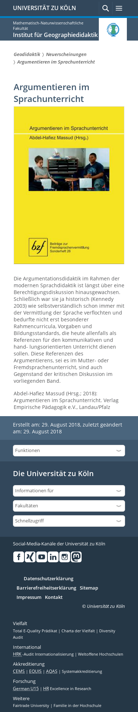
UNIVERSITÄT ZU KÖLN (44, 8)
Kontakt (54, 597)
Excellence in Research (67, 688)
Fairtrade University (31, 705)
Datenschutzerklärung (48, 579)
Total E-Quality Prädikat (35, 630)
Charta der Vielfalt (78, 630)
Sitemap (89, 588)
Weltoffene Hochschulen (100, 654)
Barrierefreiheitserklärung (46, 588)
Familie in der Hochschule (77, 705)
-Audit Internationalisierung (44, 654)
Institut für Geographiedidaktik (55, 35)
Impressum (29, 597)
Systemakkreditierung (82, 671)
